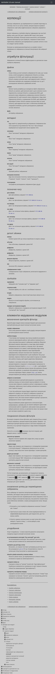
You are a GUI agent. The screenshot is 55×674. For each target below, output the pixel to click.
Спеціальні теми (7, 673)
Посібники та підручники (10, 671)
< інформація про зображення (16, 12)
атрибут (32, 330)
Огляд (4, 610)
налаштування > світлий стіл (17, 405)
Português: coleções (14, 599)
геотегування (10, 645)
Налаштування (7, 666)
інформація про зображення (14, 652)
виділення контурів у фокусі (14, 643)
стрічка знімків (10, 660)
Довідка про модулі (22, 7)
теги (7, 662)
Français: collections (15, 590)
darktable (12, 7)
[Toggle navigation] (51, 2)
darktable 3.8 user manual (10, 2)
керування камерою (12, 635)
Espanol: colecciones (15, 595)
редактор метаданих (12, 658)
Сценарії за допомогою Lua (11, 668)
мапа (7, 637)
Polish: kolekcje (13, 597)
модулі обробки (9, 629)
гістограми (9, 648)
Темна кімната (7, 614)
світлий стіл (9, 639)
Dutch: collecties (13, 602)
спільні (42, 7)
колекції (8, 654)
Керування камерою (9, 616)
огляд (4, 627)
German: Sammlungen (15, 592)
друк (7, 633)
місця (38, 184)
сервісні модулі (34, 7)
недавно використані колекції (15, 656)
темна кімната (10, 664)
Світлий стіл (6, 612)
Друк (4, 622)
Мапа (4, 618)
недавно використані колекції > (38, 12)
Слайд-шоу (6, 620)
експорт (8, 650)
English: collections (14, 588)
